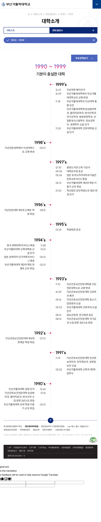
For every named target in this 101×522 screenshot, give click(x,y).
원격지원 (30, 451)
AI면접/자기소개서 (20, 447)
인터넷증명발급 (78, 447)
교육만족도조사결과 (62, 430)
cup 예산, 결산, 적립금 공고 (77, 426)
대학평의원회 (25, 430)
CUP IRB (32, 447)
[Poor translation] (8, 479)
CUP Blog (42, 447)
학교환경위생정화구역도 (13, 426)
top (50, 419)
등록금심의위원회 (10, 430)
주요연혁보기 (82, 57)
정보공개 (36, 430)
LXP (9, 447)
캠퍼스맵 (22, 451)
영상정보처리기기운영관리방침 (53, 426)
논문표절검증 (66, 447)
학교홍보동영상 (53, 447)
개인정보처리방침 (31, 426)
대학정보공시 (12, 451)
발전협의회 (89, 447)
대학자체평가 (47, 430)
